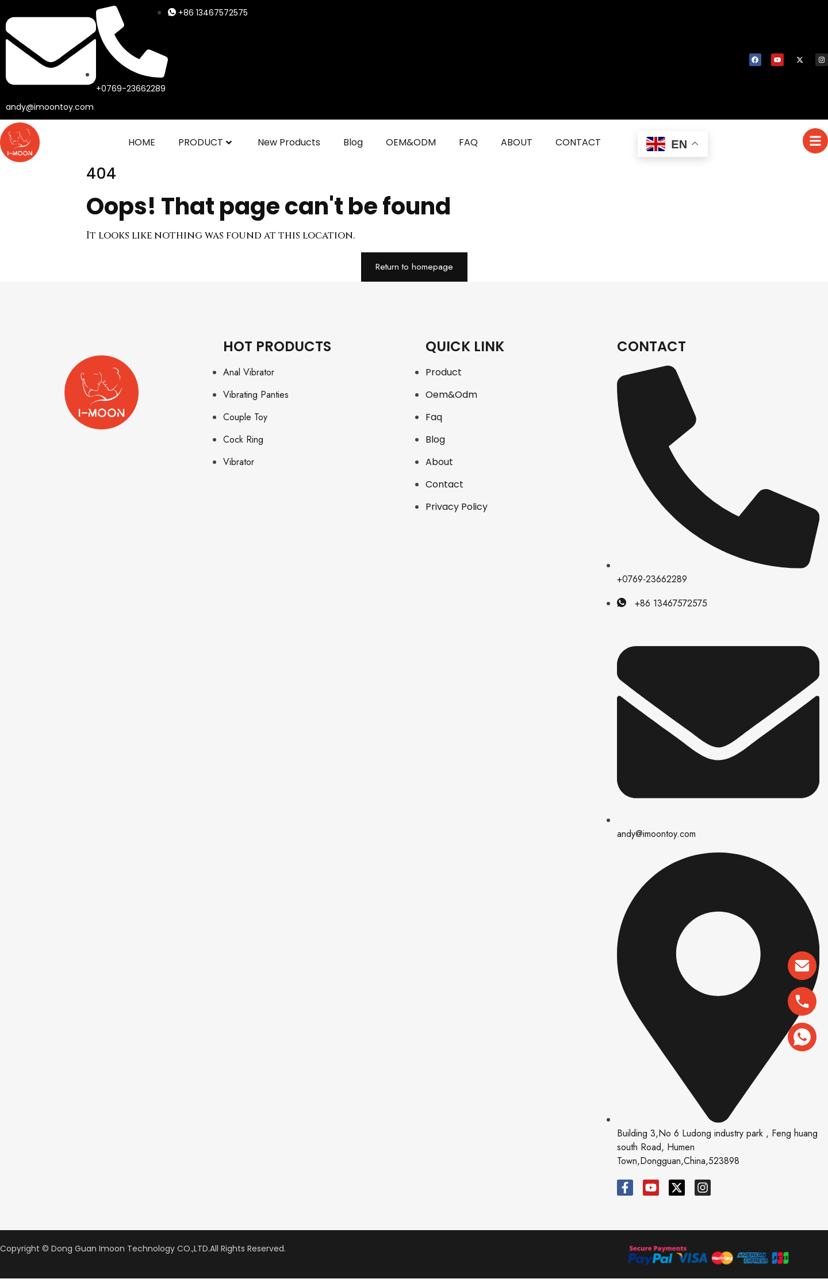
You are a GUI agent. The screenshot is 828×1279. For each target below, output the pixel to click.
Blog (353, 142)
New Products (289, 142)
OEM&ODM (411, 142)
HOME (141, 142)
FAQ (468, 142)
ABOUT (516, 142)
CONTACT (578, 142)
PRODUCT (205, 142)
